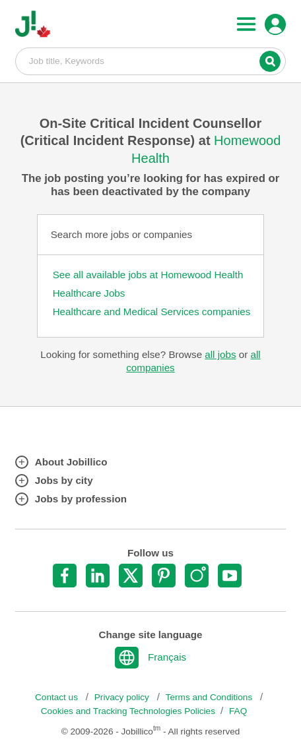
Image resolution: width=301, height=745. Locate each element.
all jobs (220, 354)
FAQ (238, 711)
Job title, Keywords (150, 60)
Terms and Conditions (210, 697)
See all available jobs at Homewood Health (148, 274)
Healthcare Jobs (89, 293)
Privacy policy (123, 697)
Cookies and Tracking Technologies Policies (128, 711)
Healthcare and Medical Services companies (152, 311)
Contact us (58, 697)
